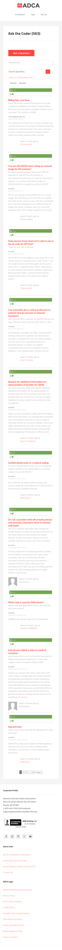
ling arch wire (15, 726)
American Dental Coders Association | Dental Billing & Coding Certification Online (31, 6)
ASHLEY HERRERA (28, 628)
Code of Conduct (10, 937)
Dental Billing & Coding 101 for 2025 (19, 866)
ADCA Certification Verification (16, 854)
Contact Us (8, 872)
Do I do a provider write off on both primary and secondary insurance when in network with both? (30, 522)
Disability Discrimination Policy (16, 913)
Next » (39, 772)
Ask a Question (21, 53)
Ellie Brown (25, 762)
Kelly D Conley (26, 360)
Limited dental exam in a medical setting (28, 462)
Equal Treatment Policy (13, 931)
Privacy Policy (9, 895)
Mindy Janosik (26, 144)
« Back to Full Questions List (20, 77)
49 (33, 772)
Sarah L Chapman (27, 441)
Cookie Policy (9, 907)
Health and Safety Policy (13, 925)
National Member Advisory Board (17, 889)
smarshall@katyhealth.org (16, 117)
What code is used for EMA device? (26, 602)
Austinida (11, 189)
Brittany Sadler (26, 219)
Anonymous (25, 498)
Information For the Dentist (15, 860)
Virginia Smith (26, 288)
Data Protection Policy (12, 919)
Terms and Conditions (12, 901)
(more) (49, 210)
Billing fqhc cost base (18, 100)
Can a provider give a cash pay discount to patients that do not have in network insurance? (29, 312)
